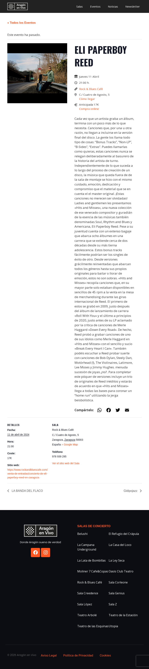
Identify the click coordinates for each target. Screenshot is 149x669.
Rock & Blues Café (91, 89)
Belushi (82, 534)
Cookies (105, 655)
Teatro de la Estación (123, 615)
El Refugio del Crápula (124, 534)
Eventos (95, 6)
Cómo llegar (87, 99)
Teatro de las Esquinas (92, 626)
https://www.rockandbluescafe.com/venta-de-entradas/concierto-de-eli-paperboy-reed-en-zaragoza (27, 473)
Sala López (84, 604)
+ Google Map (69, 444)
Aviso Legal (49, 655)
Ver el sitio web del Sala (65, 463)
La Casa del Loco (120, 545)
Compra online (89, 109)
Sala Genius (117, 593)
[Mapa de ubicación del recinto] (116, 443)
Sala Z (113, 604)
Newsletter (132, 6)
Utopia (113, 626)
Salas (79, 6)
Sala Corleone (118, 582)
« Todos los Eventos (21, 22)
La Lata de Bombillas (91, 560)
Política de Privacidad (78, 655)
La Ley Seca (116, 560)
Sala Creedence (87, 593)
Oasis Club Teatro (121, 571)
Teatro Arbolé (87, 615)
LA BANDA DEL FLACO (27, 490)
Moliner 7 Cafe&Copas (92, 571)
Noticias (113, 6)
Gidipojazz (131, 490)
